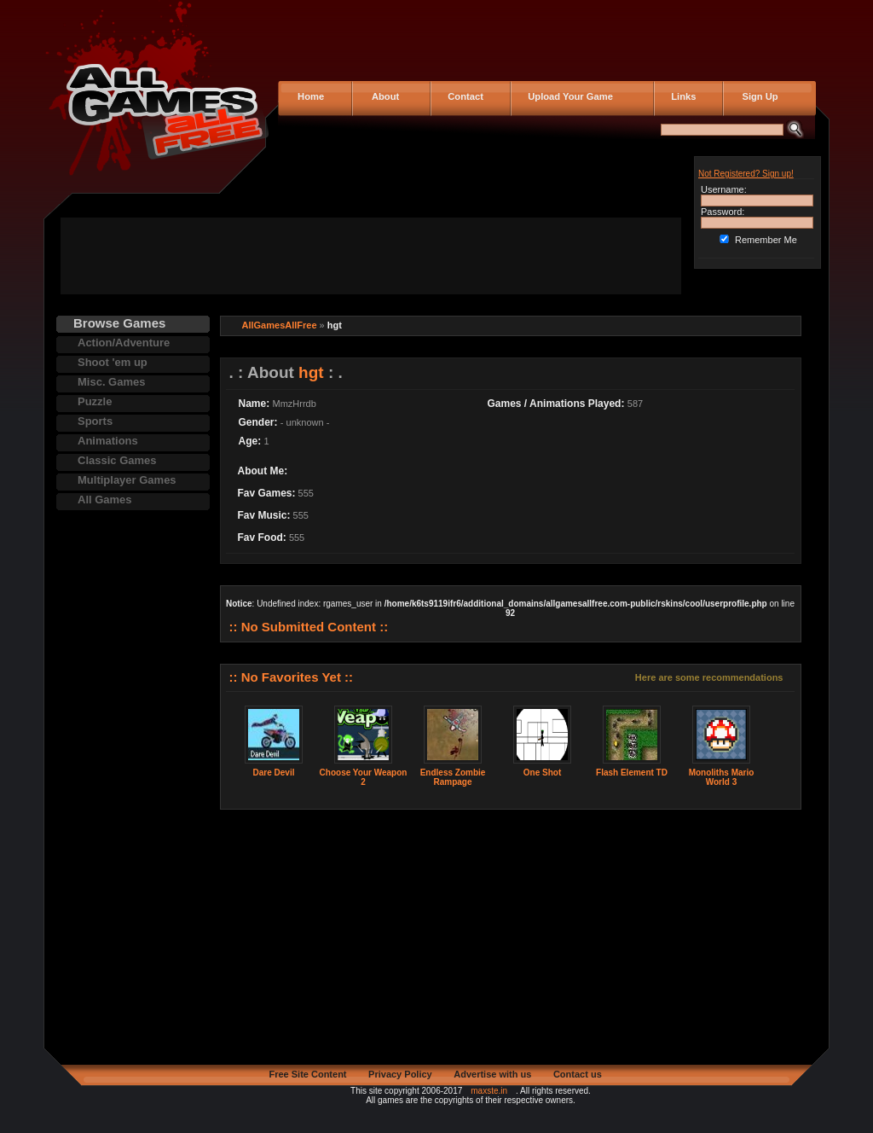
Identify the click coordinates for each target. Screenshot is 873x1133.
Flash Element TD (632, 772)
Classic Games (117, 460)
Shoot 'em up (112, 362)
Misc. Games (112, 381)
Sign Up (754, 96)
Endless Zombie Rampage (453, 777)
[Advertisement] (371, 256)
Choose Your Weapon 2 (364, 777)
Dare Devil (274, 772)
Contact (462, 96)
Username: (724, 189)
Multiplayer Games (127, 480)
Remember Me (766, 240)
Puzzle (95, 401)
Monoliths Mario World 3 (721, 777)
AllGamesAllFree (279, 325)
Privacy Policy (400, 1074)
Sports (95, 421)
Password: (722, 211)
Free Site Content (307, 1074)
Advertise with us (492, 1074)
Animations (108, 440)
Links (681, 96)
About (381, 96)
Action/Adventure (124, 342)
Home (309, 96)
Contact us (577, 1074)
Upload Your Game (568, 96)
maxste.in (489, 1090)
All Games (105, 499)
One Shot (542, 772)
